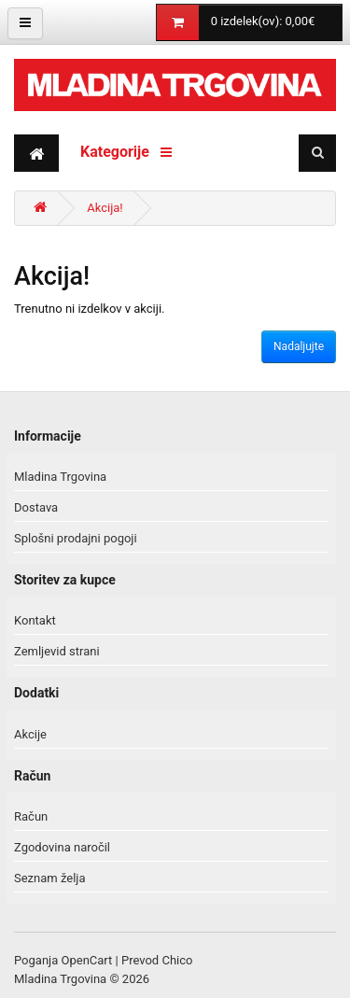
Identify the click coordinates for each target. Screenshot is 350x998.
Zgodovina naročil (62, 847)
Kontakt (35, 620)
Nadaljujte (298, 346)
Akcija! (104, 208)
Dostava (36, 507)
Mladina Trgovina (60, 477)
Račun (31, 816)
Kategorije (126, 152)
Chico (176, 960)
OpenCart (87, 960)
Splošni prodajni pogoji (75, 538)
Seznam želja (50, 878)
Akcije (30, 734)
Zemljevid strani (57, 651)
